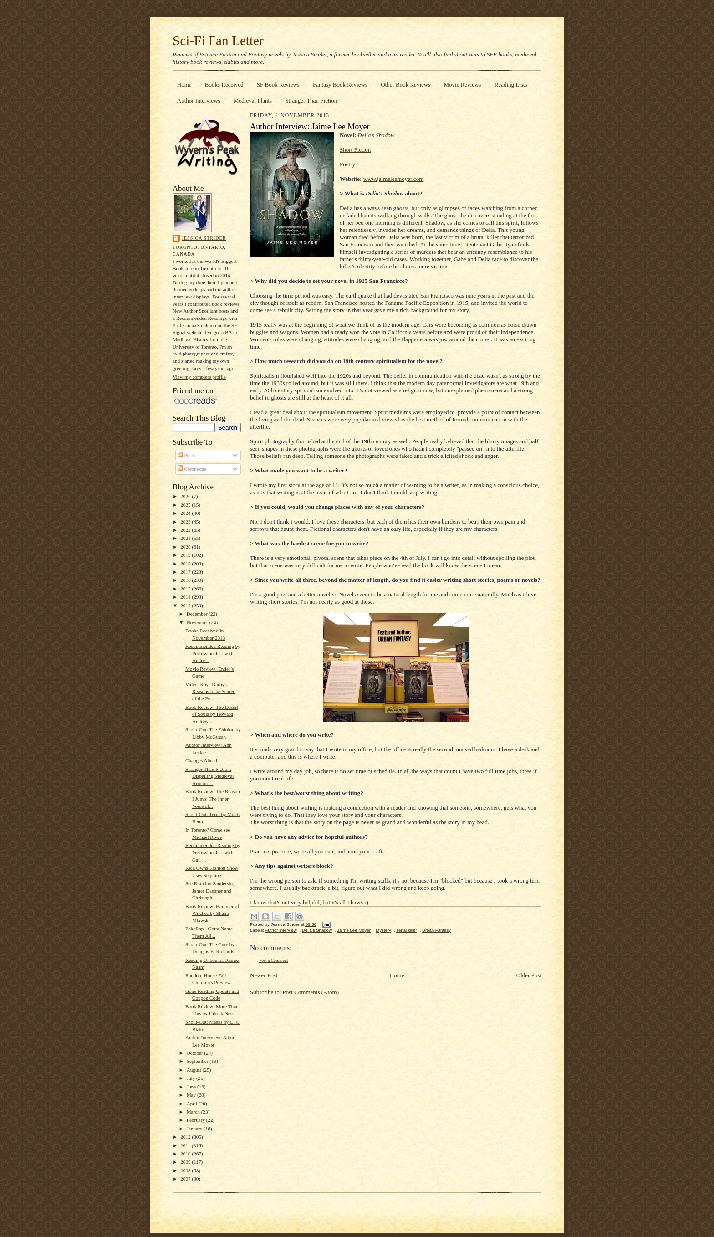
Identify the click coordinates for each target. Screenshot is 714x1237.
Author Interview (280, 930)
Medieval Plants (253, 100)
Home (184, 84)
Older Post (528, 975)
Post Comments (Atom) (311, 992)
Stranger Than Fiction (311, 100)
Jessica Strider (204, 238)
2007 (186, 1178)
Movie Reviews (462, 84)
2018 (186, 563)
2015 (186, 588)
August (195, 1070)
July (191, 1078)
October (195, 1053)
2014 (186, 597)
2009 (186, 1162)
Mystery (383, 930)
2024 (186, 513)
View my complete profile (199, 377)
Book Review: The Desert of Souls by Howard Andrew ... (211, 714)
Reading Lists (511, 84)
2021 (186, 538)
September (198, 1061)
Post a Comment (273, 960)
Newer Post (263, 975)
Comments (192, 469)
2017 (186, 572)
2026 (186, 496)
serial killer (406, 930)
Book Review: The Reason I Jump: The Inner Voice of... (212, 798)
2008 (186, 1170)
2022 (186, 530)
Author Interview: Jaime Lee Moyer (310, 126)
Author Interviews (198, 100)
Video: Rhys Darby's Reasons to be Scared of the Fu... (210, 691)
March (194, 1111)
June (192, 1086)
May (192, 1095)
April (193, 1103)
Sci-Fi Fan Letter (218, 40)
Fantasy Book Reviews (340, 84)
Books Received (224, 84)
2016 (186, 580)
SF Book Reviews (278, 84)
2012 (186, 1136)
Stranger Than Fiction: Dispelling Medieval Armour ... (209, 776)
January (195, 1128)
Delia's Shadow (317, 930)
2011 (186, 1145)
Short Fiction (355, 149)
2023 (186, 521)
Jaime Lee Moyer (354, 930)
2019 (186, 555)
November (198, 622)
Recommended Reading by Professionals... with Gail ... (212, 852)
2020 (186, 546)
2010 (186, 1153)
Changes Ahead (201, 760)
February (196, 1120)
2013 (186, 605)
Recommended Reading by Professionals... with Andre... (212, 653)
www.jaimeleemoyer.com (393, 178)
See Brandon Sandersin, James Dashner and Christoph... (209, 890)
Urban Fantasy (436, 930)
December (198, 613)
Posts (186, 455)
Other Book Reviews (405, 84)
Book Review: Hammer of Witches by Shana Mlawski (212, 913)
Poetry (347, 164)
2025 (186, 505)
